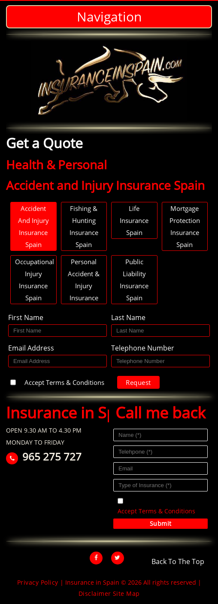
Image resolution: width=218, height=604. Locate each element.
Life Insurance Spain (134, 220)
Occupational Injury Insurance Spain (34, 279)
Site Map (126, 593)
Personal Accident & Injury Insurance (84, 279)
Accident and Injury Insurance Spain (33, 226)
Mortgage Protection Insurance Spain (185, 226)
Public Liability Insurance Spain (134, 279)
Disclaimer (95, 593)
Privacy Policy (37, 582)
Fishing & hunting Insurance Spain (84, 226)
